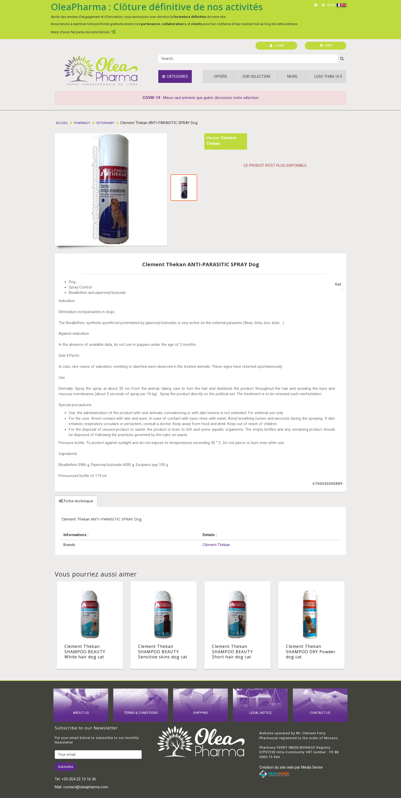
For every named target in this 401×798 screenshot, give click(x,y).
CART (326, 45)
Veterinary (105, 123)
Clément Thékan (216, 544)
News (292, 76)
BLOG (331, 5)
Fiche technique (76, 501)
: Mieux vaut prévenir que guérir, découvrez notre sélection (200, 97)
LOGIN (277, 45)
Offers (220, 76)
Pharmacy (82, 123)
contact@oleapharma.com (85, 787)
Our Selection (256, 76)
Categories (175, 76)
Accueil (62, 123)
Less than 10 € (328, 76)
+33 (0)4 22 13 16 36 (78, 779)
